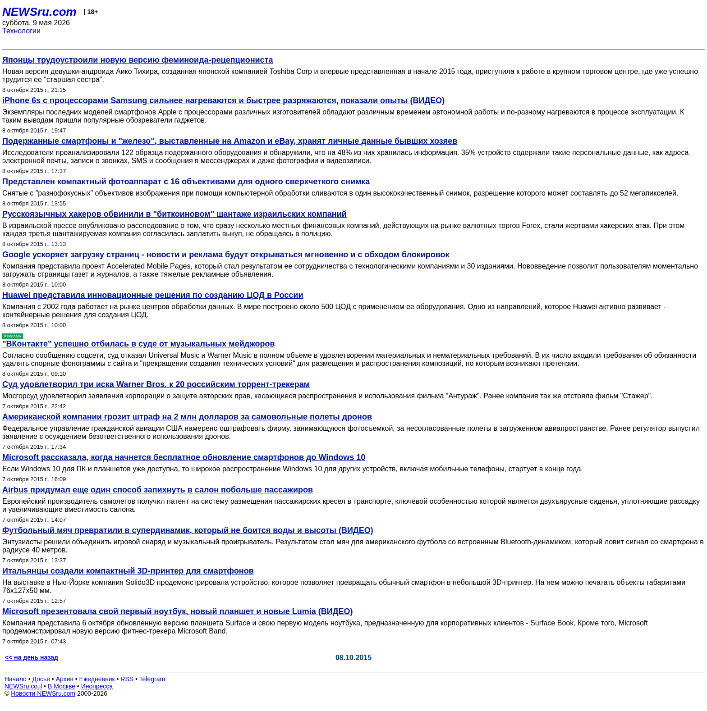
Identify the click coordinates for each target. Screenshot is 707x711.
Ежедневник (97, 679)
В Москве (61, 686)
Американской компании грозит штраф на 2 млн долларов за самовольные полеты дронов (187, 416)
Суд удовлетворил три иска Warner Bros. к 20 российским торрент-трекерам (156, 384)
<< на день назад (31, 657)
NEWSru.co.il (23, 686)
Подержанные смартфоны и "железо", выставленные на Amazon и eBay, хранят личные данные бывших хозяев (229, 141)
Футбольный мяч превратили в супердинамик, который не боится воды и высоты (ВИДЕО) (187, 530)
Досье (41, 679)
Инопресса (97, 686)
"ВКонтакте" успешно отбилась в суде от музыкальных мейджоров (138, 343)
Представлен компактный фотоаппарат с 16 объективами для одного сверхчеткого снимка (186, 181)
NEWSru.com (39, 11)
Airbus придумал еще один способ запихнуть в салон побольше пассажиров (157, 489)
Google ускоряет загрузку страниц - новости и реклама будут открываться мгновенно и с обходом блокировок (226, 254)
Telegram (152, 679)
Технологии (21, 31)
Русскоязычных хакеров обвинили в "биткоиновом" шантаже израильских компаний (174, 214)
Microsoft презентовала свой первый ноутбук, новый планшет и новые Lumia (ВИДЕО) (177, 611)
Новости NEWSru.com (43, 693)
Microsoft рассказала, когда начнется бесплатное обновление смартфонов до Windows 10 (183, 457)
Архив (64, 679)
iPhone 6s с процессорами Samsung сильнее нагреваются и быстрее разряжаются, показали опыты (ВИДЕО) (223, 100)
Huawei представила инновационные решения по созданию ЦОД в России (152, 295)
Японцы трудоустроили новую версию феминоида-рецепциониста (137, 59)
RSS (126, 679)
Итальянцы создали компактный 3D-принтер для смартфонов (128, 570)
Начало (16, 679)
